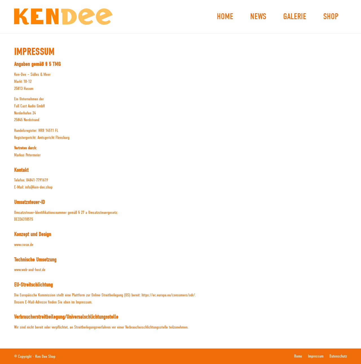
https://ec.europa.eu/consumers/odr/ (168, 295)
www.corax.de (23, 244)
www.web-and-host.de (29, 269)
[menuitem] (225, 16)
